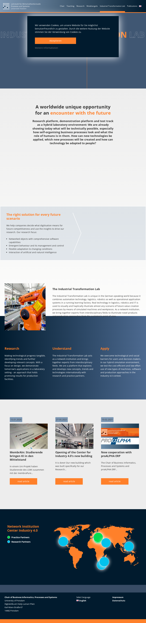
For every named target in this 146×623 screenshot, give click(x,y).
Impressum (117, 597)
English (81, 600)
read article (23, 481)
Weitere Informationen (46, 47)
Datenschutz (118, 600)
